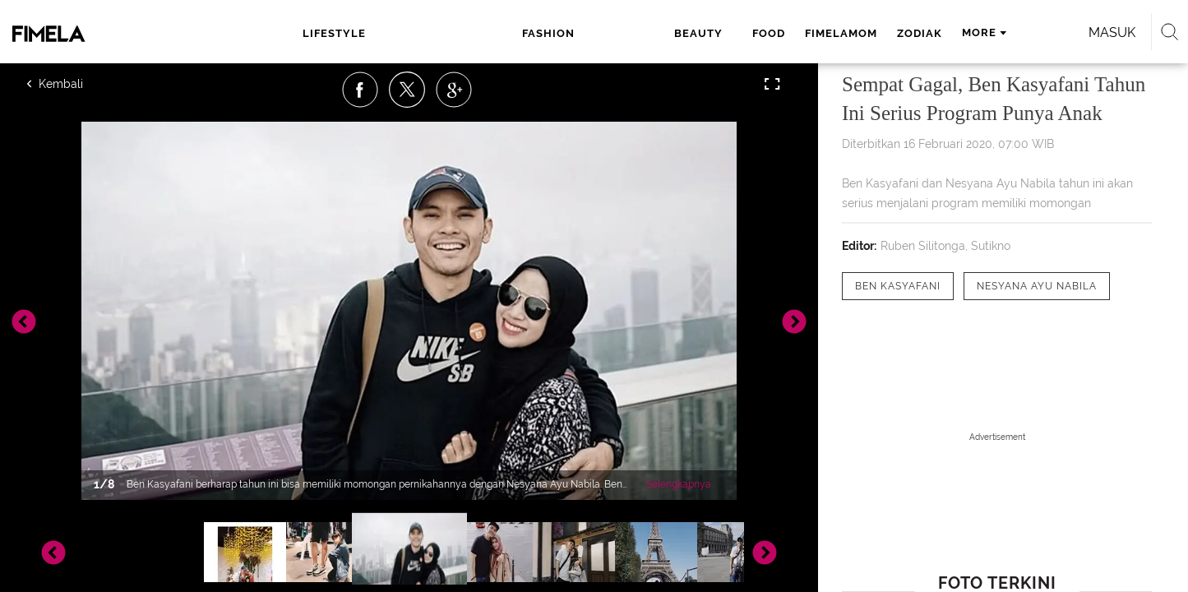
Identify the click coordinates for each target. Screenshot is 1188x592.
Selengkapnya (678, 484)
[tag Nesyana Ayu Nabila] (1036, 286)
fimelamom (650, 33)
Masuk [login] (971, 32)
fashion (440, 33)
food (578, 33)
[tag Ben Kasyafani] (898, 286)
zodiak (728, 33)
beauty (517, 33)
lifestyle (346, 33)
